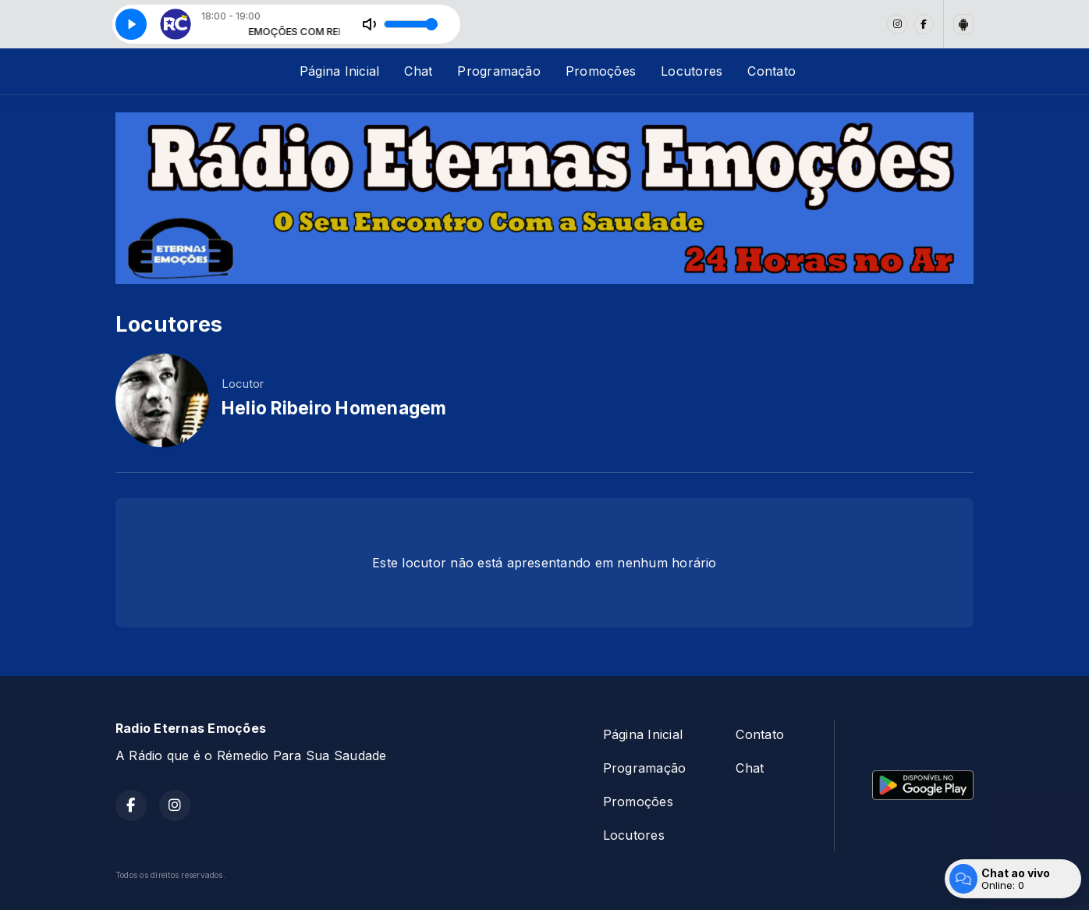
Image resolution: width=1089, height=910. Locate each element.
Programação (499, 71)
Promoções (601, 71)
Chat (418, 71)
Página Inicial (339, 71)
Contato (771, 71)
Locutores (691, 71)
